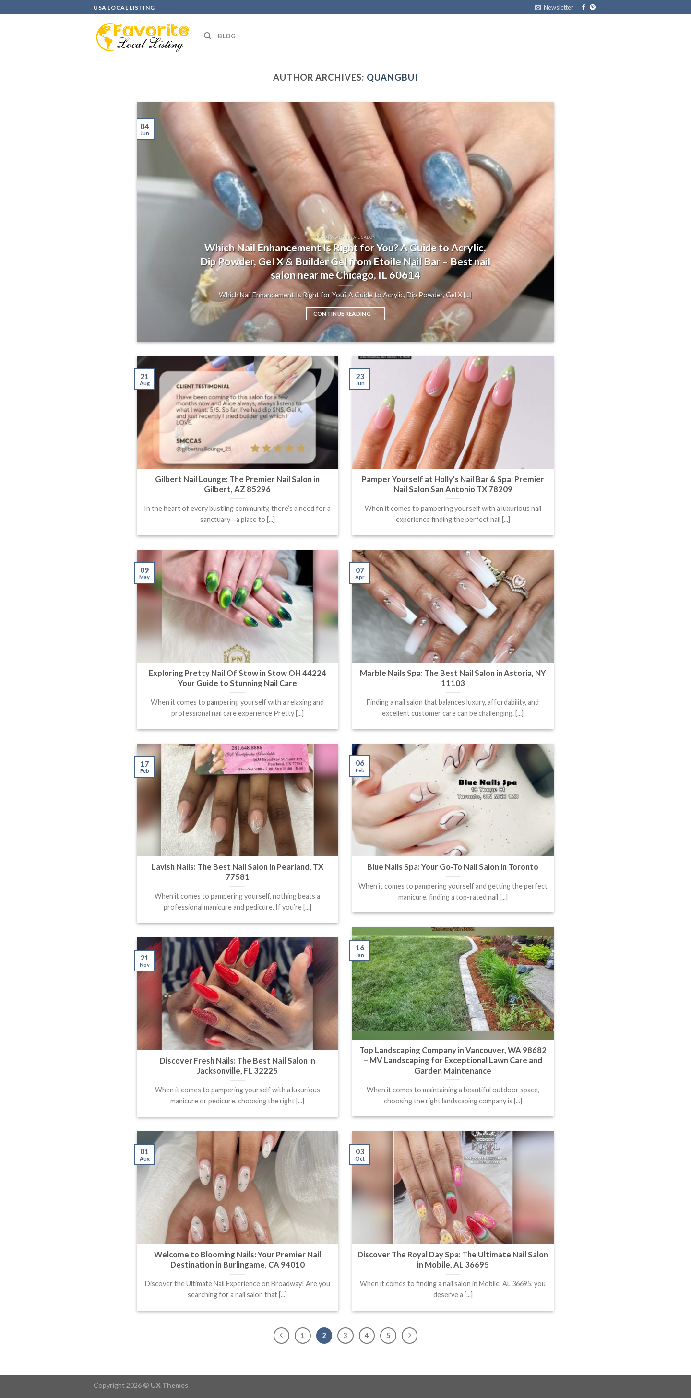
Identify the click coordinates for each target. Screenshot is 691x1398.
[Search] (207, 36)
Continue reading (345, 313)
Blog (227, 36)
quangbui (392, 77)
